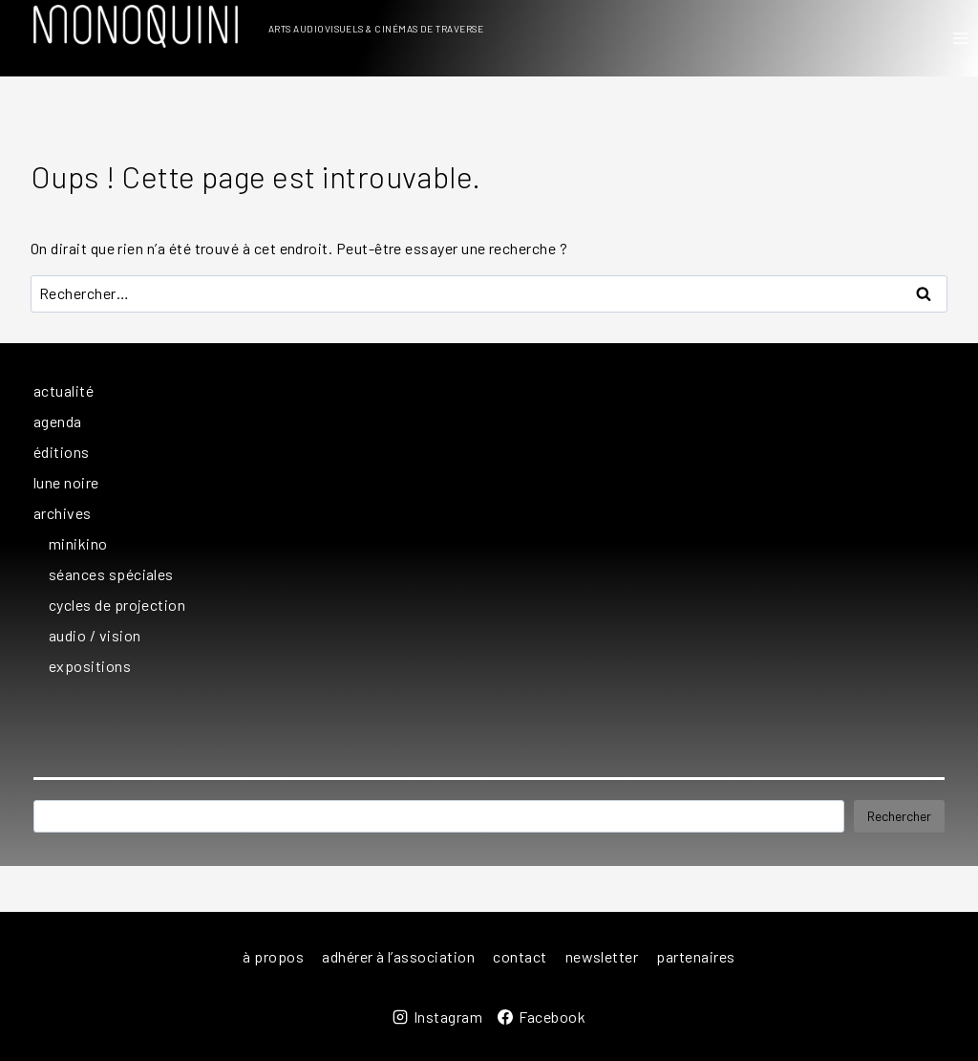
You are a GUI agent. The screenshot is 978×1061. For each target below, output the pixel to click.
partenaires (695, 956)
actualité (63, 390)
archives (62, 513)
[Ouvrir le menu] (960, 38)
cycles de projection (117, 604)
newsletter (602, 956)
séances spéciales (111, 574)
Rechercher (899, 816)
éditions (61, 452)
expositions (90, 666)
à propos (273, 956)
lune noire (66, 482)
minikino (78, 543)
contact (519, 956)
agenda (57, 421)
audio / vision (95, 635)
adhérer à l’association (398, 956)
